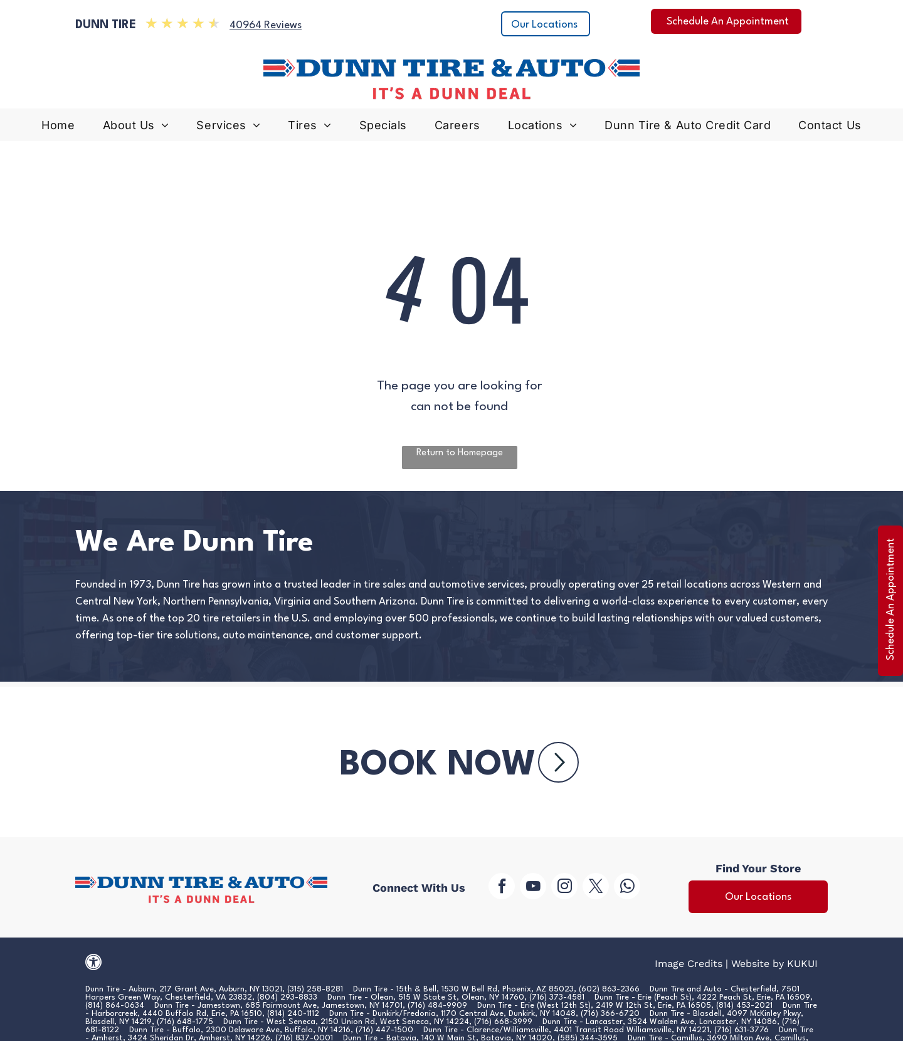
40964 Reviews (266, 25)
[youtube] (533, 887)
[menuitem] (58, 128)
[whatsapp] (627, 887)
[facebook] (501, 887)
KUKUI (802, 964)
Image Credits (688, 964)
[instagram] (564, 887)
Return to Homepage (459, 453)
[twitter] (596, 887)
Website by (757, 964)
